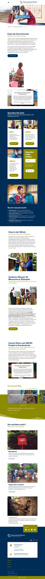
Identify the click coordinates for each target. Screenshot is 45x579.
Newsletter (12, 451)
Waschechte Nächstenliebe (22, 395)
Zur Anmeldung (13, 458)
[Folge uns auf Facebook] (32, 529)
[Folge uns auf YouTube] (26, 529)
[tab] (31, 540)
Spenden (14, 143)
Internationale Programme (18, 26)
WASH (26, 26)
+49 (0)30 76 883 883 (18, 549)
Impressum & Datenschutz (13, 573)
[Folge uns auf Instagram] (29, 529)
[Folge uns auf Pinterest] (34, 529)
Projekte (9, 26)
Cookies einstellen (11, 571)
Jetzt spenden (22, 577)
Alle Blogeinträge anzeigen (32, 388)
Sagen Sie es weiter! (16, 485)
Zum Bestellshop (13, 491)
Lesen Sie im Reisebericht (24, 357)
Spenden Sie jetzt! (12, 55)
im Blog (11, 248)
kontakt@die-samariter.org (19, 550)
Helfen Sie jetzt (13, 328)
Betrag (28, 160)
